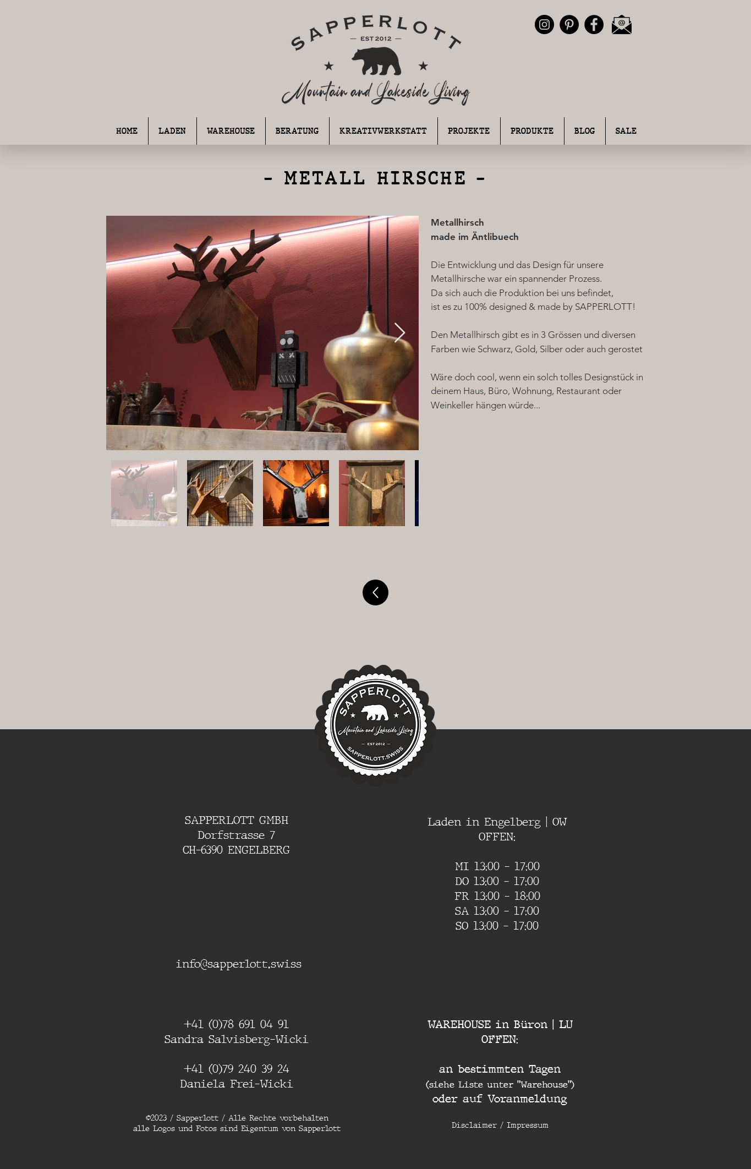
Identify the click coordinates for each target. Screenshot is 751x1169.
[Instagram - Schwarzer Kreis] (544, 24)
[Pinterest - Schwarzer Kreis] (569, 24)
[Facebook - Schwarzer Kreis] (594, 24)
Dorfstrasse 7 (236, 835)
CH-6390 (205, 850)
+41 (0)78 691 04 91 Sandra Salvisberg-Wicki (237, 1031)
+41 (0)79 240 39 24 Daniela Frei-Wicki (236, 1076)
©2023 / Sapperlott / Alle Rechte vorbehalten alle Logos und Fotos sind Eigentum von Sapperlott (237, 1123)
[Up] (375, 592)
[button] (297, 131)
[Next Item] (399, 333)
